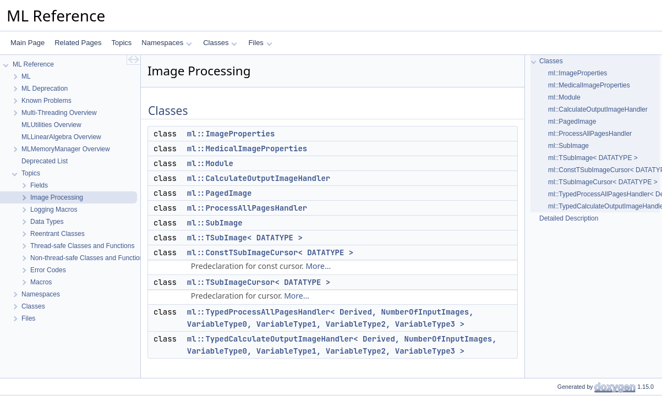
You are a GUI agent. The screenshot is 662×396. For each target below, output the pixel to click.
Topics (121, 42)
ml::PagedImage (219, 193)
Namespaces (166, 42)
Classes (220, 42)
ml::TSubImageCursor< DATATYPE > (258, 282)
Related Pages (77, 42)
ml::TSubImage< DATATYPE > (245, 238)
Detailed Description (568, 218)
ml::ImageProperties (231, 134)
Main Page (27, 42)
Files (260, 42)
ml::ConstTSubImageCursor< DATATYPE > (270, 252)
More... (318, 266)
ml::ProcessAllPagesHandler (247, 208)
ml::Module (210, 163)
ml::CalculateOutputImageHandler (258, 178)
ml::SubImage (215, 223)
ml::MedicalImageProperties (247, 148)
